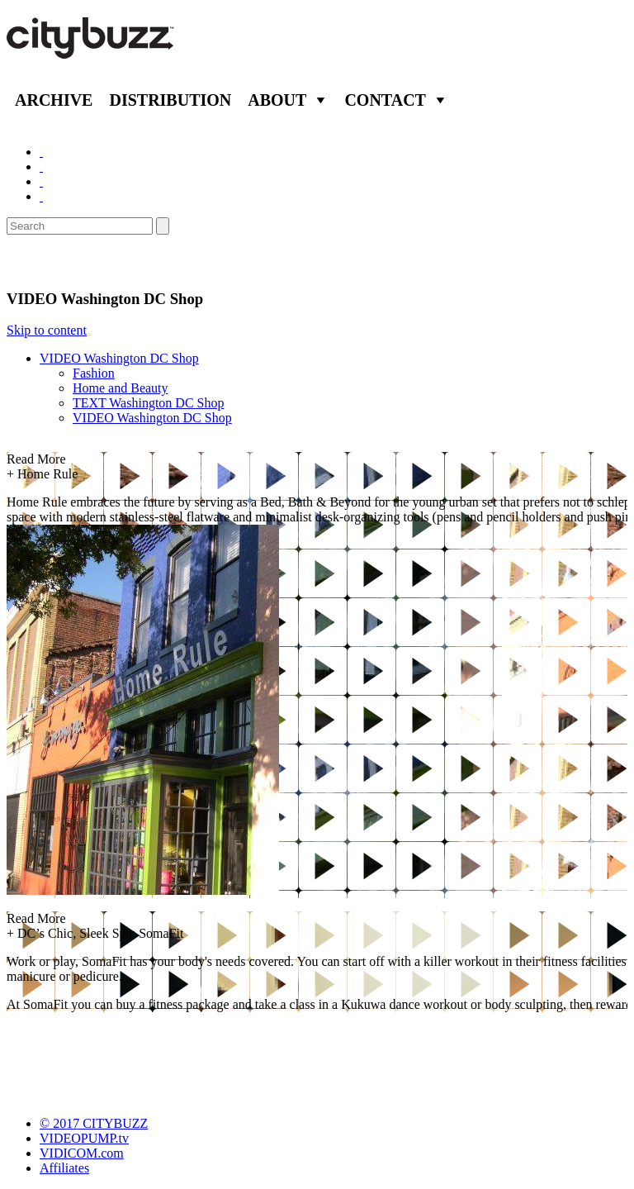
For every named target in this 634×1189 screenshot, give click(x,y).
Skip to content (47, 330)
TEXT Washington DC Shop (148, 403)
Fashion (94, 373)
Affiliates (64, 1168)
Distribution (170, 100)
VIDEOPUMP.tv (84, 1138)
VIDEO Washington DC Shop (119, 358)
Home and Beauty (120, 388)
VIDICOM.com (82, 1153)
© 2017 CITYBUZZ (94, 1123)
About (277, 100)
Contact (385, 100)
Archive (53, 100)
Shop (28, 262)
